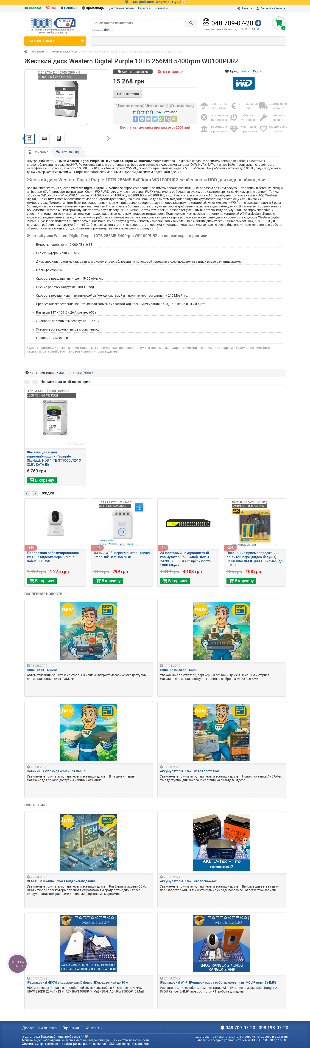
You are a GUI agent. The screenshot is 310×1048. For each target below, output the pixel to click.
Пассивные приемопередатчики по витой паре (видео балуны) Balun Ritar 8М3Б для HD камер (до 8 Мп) (254, 559)
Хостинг (28, 1043)
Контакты (161, 8)
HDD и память (39, 51)
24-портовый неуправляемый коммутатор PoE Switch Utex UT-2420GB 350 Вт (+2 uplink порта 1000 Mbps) (186, 559)
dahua (108, 30)
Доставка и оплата (121, 8)
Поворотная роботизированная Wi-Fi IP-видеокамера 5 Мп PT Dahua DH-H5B (53, 557)
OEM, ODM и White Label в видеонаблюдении (61, 881)
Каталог (35, 8)
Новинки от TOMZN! (42, 670)
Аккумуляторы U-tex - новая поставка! (189, 771)
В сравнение (181, 106)
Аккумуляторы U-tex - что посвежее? (188, 881)
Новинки (70, 8)
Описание (38, 152)
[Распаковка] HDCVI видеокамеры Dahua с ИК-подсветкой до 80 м (77, 982)
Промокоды (95, 8)
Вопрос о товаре (130, 106)
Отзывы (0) (67, 152)
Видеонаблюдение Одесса (60, 1036)
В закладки (156, 106)
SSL (112, 1043)
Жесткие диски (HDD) (65, 51)
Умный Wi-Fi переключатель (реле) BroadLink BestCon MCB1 (121, 555)
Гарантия (144, 8)
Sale (52, 8)
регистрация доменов (89, 1043)
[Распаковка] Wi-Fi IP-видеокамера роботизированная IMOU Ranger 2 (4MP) (218, 982)
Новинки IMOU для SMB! (178, 670)
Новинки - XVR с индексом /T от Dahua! (56, 771)
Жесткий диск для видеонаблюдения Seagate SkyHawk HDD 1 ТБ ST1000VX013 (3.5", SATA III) (54, 458)
